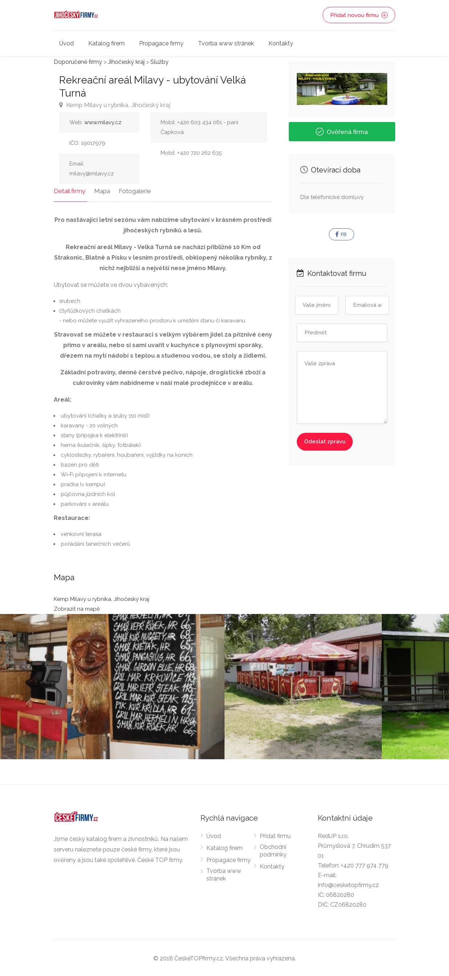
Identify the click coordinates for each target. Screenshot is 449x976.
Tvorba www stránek (226, 43)
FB (341, 234)
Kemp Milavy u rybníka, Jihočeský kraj (114, 105)
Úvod (66, 43)
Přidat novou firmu (359, 15)
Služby (159, 61)
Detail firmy (69, 189)
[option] (303, 684)
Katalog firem (106, 43)
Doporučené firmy (78, 61)
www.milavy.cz (102, 122)
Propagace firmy (161, 43)
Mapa (100, 189)
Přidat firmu (275, 834)
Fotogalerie (131, 189)
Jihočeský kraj (126, 61)
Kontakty (280, 43)
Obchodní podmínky (273, 849)
